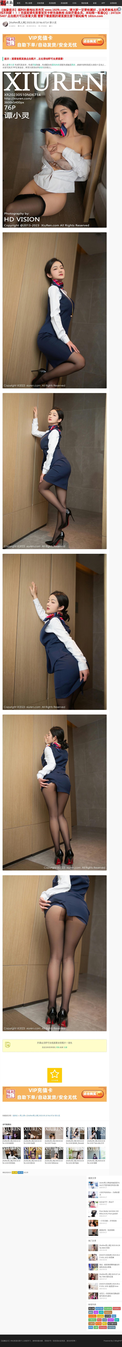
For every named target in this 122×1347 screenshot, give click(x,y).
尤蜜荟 (91, 1324)
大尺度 (107, 1316)
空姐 (34, 65)
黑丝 (73, 65)
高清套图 (52, 3)
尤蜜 (96, 1327)
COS (74, 3)
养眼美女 (108, 1312)
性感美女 (116, 1309)
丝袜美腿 (40, 3)
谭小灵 (11, 65)
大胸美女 (92, 1320)
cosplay (100, 1316)
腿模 (116, 1320)
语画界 (110, 1320)
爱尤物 (98, 1324)
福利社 (12, 26)
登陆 (58, 1047)
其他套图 (64, 3)
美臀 (101, 1312)
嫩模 (90, 1312)
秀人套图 (28, 3)
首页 (18, 3)
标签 (95, 3)
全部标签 (113, 3)
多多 (41, 67)
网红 (104, 1324)
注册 (65, 1047)
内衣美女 (92, 1316)
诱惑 (96, 1312)
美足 (114, 1316)
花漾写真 (111, 1327)
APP (103, 3)
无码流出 (102, 1327)
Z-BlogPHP (117, 1341)
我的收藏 (84, 3)
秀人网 (21, 26)
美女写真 (99, 1309)
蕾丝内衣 (56, 65)
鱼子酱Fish (112, 1324)
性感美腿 (108, 1309)
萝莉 (90, 1327)
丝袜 (104, 1320)
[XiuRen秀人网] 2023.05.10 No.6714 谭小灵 (33, 22)
